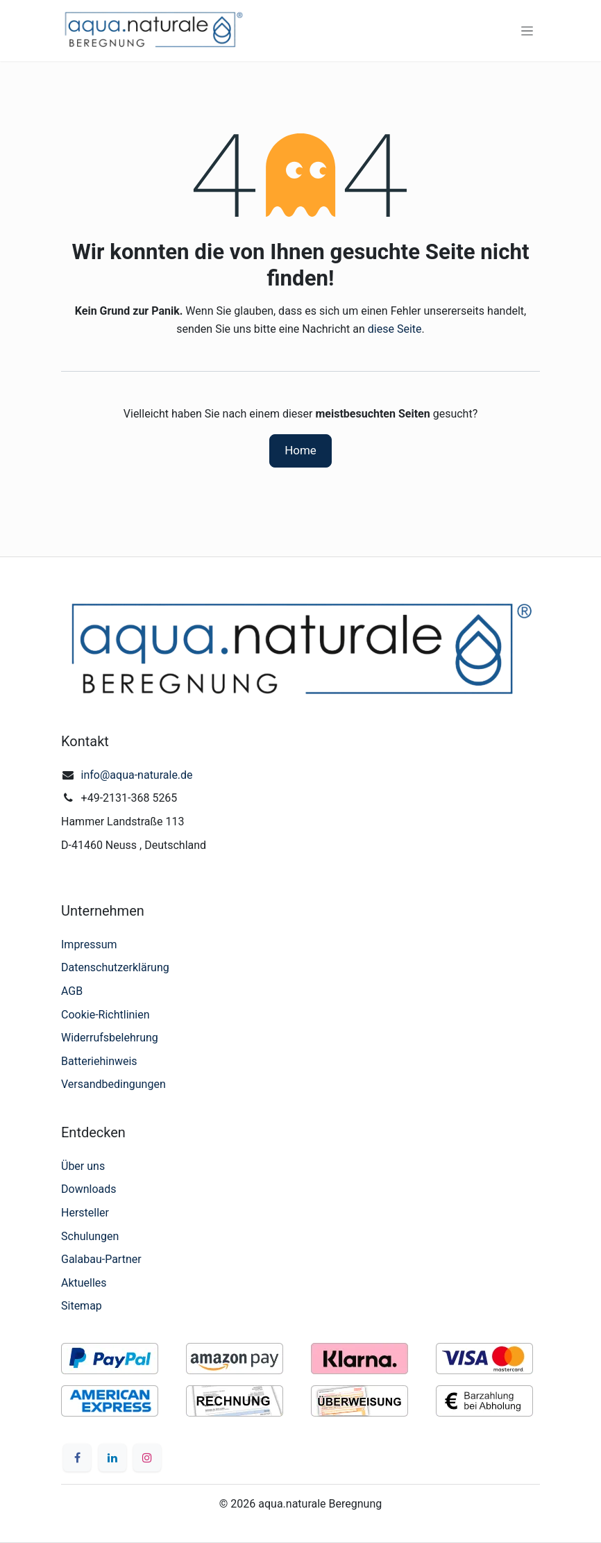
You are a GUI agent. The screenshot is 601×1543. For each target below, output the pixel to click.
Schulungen (90, 1236)
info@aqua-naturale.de (137, 775)
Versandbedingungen (113, 1084)
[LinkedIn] (112, 1457)
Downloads (88, 1189)
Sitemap (81, 1305)
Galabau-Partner (101, 1259)
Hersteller (85, 1212)
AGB (72, 991)
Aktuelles (84, 1282)
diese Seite (395, 329)
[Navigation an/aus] (527, 30)
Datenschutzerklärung (115, 967)
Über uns (83, 1166)
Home (300, 450)
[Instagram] (147, 1457)
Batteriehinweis (99, 1061)
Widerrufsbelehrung (109, 1037)
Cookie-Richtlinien (105, 1014)
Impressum (89, 944)
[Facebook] (77, 1457)
